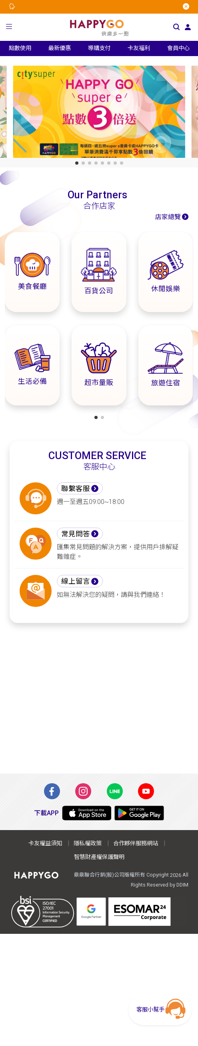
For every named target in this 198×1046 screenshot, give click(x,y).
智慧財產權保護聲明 (99, 857)
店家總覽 (168, 217)
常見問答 (75, 534)
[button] (9, 27)
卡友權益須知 (45, 843)
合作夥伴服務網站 (135, 843)
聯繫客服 (75, 489)
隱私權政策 (88, 843)
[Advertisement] (99, 698)
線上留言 (75, 581)
